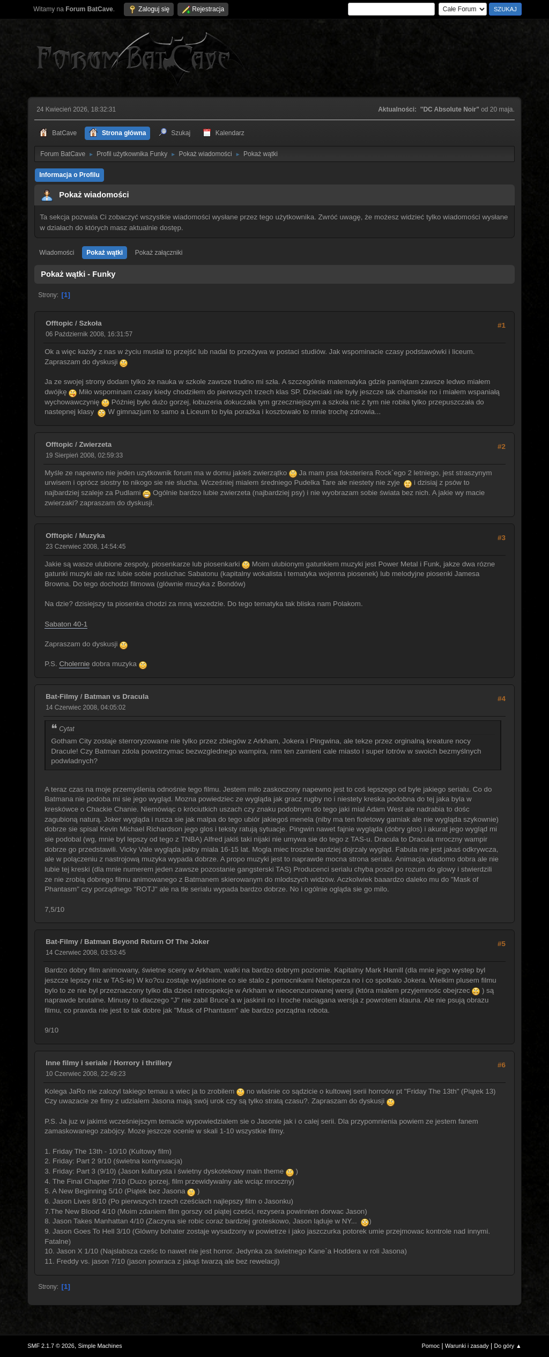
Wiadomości (56, 252)
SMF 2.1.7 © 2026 (51, 1346)
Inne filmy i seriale (77, 1063)
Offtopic (59, 323)
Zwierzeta (95, 444)
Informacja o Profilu (69, 175)
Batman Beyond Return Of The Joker (146, 942)
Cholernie (74, 664)
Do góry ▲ (507, 1346)
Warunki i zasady (467, 1346)
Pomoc (431, 1346)
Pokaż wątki (104, 252)
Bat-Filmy (62, 696)
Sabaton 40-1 (65, 624)
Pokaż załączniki (159, 252)
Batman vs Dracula (116, 696)
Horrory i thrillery (143, 1063)
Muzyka (92, 536)
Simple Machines (100, 1346)
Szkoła (90, 323)
